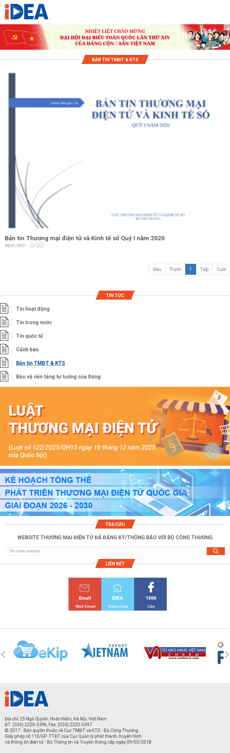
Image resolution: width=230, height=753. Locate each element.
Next (227, 654)
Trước (175, 269)
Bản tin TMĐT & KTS (40, 363)
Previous (3, 654)
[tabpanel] (115, 37)
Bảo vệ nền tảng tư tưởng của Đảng (58, 377)
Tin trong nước (34, 322)
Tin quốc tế (29, 336)
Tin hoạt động (33, 309)
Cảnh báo (27, 349)
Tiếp (204, 269)
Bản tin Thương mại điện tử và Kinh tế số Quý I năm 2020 (85, 238)
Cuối (221, 269)
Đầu (157, 269)
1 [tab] (115, 44)
